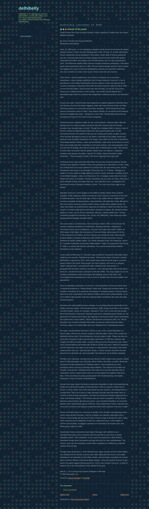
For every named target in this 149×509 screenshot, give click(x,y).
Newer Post (64, 494)
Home (94, 494)
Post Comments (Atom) (80, 499)
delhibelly (29, 8)
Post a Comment (69, 490)
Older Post (124, 494)
